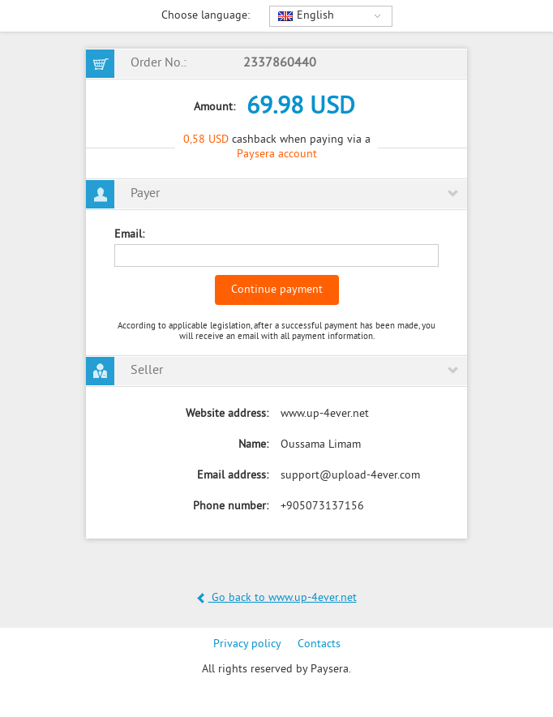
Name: (253, 445)
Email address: (232, 476)
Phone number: (230, 506)
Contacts (319, 644)
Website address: (227, 414)
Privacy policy (247, 644)
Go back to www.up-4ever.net (277, 598)
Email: (129, 235)
